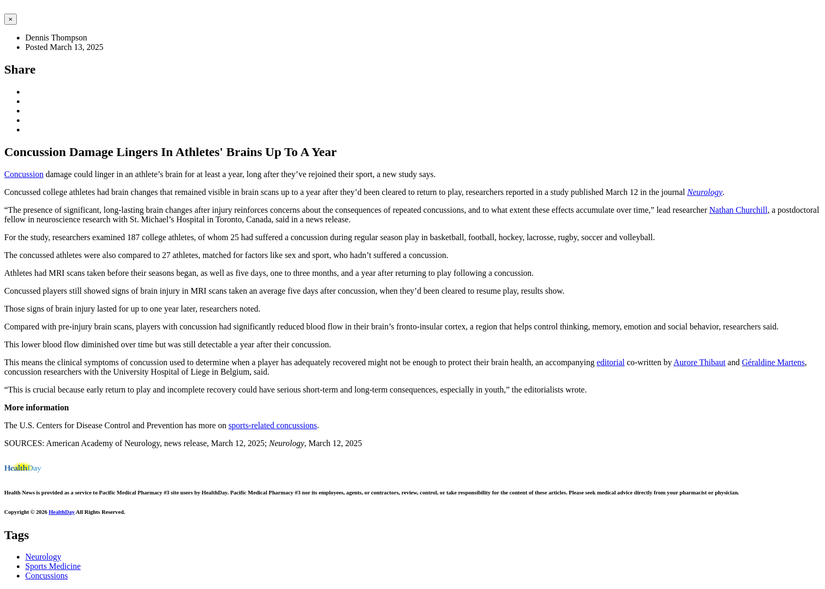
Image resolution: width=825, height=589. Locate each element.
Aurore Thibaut (699, 362)
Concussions (46, 575)
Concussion (24, 174)
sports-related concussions (272, 425)
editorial (611, 362)
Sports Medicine (53, 566)
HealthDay (62, 512)
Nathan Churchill (738, 209)
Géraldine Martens (773, 362)
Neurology (704, 192)
